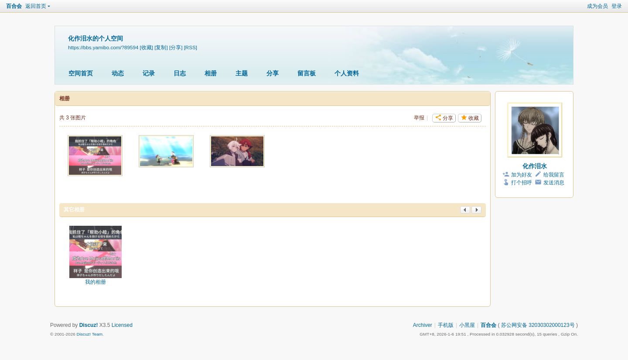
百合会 (14, 6)
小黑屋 (467, 325)
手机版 (446, 325)
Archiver (422, 325)
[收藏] (146, 47)
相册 (211, 73)
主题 (242, 73)
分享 (272, 73)
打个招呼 (521, 183)
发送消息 (553, 183)
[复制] (160, 47)
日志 (180, 73)
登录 (616, 6)
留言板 (306, 73)
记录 (149, 73)
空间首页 (80, 73)
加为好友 (521, 175)
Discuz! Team (89, 334)
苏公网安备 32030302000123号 (538, 325)
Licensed (122, 325)
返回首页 (35, 6)
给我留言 (553, 175)
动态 (118, 73)
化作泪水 (534, 166)
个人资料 (346, 73)
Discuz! (88, 325)
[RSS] (190, 47)
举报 (419, 118)
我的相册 (95, 282)
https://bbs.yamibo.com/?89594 (103, 47)
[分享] (175, 47)
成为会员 (597, 6)
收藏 (473, 118)
